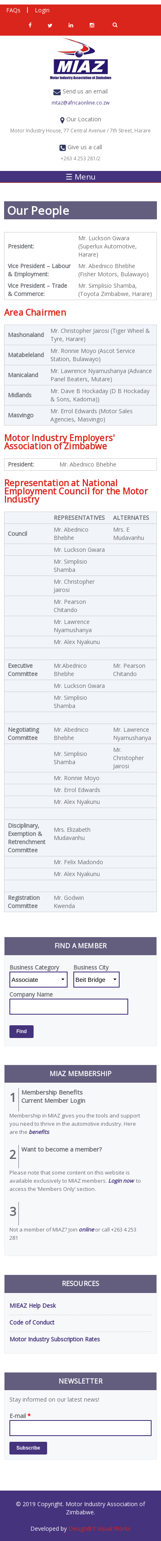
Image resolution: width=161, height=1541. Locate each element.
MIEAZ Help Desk (32, 1305)
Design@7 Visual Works (99, 1528)
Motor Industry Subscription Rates (54, 1339)
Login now (121, 1180)
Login (42, 10)
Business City (91, 967)
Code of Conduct (31, 1322)
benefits (39, 1132)
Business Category (34, 967)
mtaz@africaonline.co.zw (80, 102)
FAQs (13, 10)
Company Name (31, 994)
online (86, 1229)
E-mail (20, 1416)
